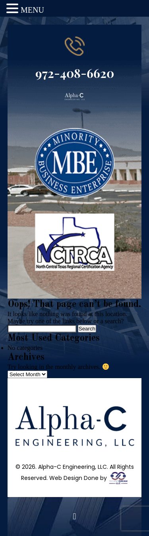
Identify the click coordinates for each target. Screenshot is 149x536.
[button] (74, 516)
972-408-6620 (74, 73)
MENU (32, 10)
